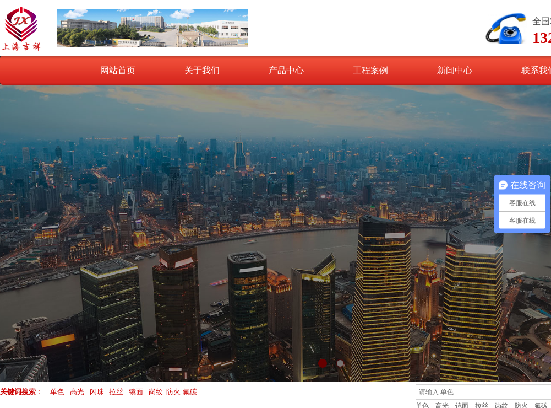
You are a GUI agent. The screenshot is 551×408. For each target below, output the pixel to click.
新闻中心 (454, 70)
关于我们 (202, 70)
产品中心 (286, 70)
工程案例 (370, 70)
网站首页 (117, 70)
